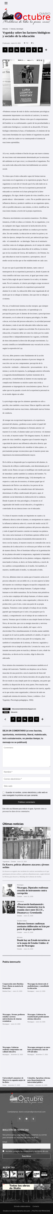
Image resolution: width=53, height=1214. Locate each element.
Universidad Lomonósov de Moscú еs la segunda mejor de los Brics (14, 1080)
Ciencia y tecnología (17, 29)
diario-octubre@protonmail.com (32, 1112)
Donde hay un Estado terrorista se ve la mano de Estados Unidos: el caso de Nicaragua (33, 943)
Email (5, 1142)
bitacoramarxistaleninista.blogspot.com (24, 709)
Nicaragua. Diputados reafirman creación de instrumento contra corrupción (32, 890)
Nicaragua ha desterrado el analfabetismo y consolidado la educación (38, 986)
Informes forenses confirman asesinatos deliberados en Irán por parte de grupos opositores (33, 926)
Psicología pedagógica (19, 700)
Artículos (5, 29)
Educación (14, 712)
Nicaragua (20, 885)
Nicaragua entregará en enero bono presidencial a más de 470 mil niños (38, 1049)
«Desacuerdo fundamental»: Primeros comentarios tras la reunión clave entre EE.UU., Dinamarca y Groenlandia (31, 908)
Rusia (4, 1085)
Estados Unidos (22, 921)
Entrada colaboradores (22, 1206)
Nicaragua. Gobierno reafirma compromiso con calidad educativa (12, 1049)
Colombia (30, 1085)
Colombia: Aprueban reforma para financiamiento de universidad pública (38, 1080)
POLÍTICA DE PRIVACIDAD (41, 1211)
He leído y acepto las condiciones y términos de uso (27, 1151)
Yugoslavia (6, 861)
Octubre (13, 861)
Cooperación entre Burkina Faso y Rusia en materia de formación (13, 986)
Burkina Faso (7, 991)
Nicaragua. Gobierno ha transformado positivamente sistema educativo (38, 1017)
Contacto (36, 1206)
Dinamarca (20, 901)
